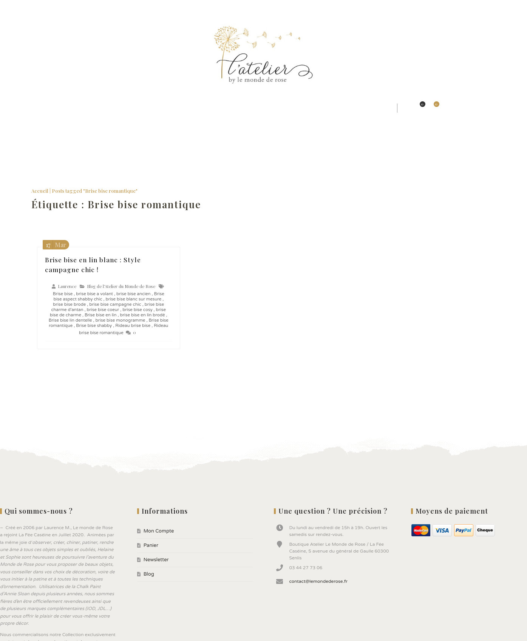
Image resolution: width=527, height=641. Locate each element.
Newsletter (70, 7)
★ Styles (93, 107)
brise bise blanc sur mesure (134, 297)
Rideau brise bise (132, 324)
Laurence (67, 285)
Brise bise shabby (94, 324)
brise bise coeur (103, 308)
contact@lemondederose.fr (318, 579)
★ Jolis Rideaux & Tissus (153, 107)
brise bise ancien (133, 292)
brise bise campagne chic (115, 303)
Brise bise (63, 292)
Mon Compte (16, 7)
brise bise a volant (94, 292)
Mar (54, 244)
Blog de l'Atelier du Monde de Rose (121, 285)
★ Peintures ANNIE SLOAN (290, 107)
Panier (43, 7)
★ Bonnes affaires (365, 107)
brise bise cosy (137, 308)
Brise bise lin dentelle (70, 319)
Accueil (39, 189)
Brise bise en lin (101, 313)
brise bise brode (69, 303)
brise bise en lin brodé (142, 313)
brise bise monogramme (120, 319)
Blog (94, 7)
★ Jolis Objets (220, 107)
